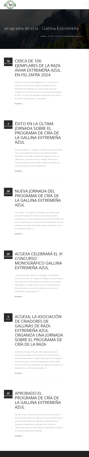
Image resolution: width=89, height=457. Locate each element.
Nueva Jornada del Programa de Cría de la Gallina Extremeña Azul (38, 198)
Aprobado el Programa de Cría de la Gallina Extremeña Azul (38, 400)
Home (43, 36)
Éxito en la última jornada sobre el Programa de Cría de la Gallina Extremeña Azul (38, 133)
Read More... (19, 104)
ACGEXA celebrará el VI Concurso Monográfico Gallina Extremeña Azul (38, 260)
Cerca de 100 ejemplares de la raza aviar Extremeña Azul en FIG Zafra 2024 (38, 67)
